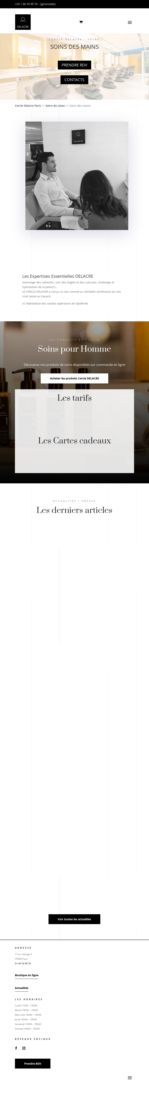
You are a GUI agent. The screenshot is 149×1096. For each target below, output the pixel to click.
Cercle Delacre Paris (28, 105)
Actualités (21, 988)
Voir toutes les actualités (74, 919)
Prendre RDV (74, 65)
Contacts (74, 79)
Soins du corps (55, 105)
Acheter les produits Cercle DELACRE (74, 378)
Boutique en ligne (26, 975)
